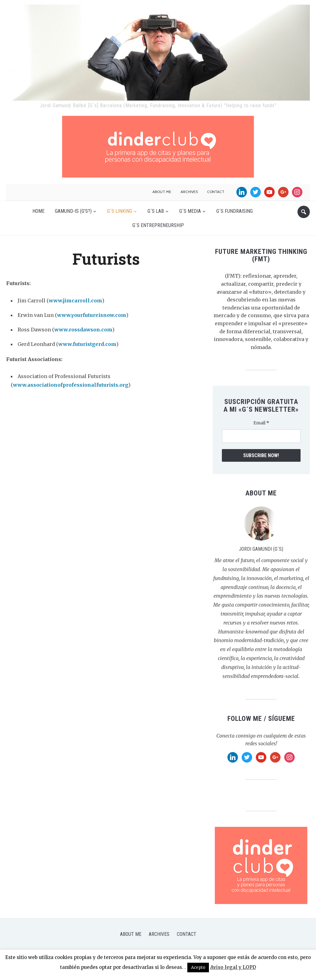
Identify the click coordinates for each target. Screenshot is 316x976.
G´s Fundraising (234, 211)
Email (261, 423)
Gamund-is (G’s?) (73, 211)
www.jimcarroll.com (75, 300)
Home (38, 211)
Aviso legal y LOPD (233, 967)
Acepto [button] (198, 967)
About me (161, 191)
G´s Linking (119, 211)
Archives (189, 191)
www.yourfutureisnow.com (91, 315)
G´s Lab (156, 211)
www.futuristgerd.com (87, 344)
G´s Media (190, 211)
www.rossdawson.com (83, 329)
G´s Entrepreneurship (158, 225)
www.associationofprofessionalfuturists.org (70, 385)
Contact (215, 191)
